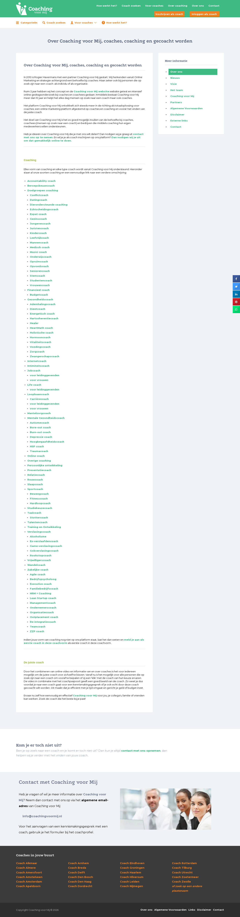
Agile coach (37, 574)
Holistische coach (41, 332)
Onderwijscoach (40, 256)
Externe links (179, 120)
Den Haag (79, 881)
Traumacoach (39, 451)
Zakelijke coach (37, 569)
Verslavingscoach (39, 531)
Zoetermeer (185, 877)
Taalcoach (34, 512)
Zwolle (181, 881)
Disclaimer (177, 114)
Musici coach (38, 252)
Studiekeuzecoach (39, 508)
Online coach (36, 455)
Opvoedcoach (39, 266)
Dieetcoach (37, 308)
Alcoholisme (38, 536)
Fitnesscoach (39, 498)
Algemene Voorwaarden (186, 108)
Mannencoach (39, 242)
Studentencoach (41, 280)
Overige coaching (39, 460)
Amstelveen (29, 877)
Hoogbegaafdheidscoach (47, 441)
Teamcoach (37, 626)
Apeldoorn (28, 886)
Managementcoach (43, 602)
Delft (76, 872)
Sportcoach (35, 489)
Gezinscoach (38, 218)
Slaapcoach (35, 484)
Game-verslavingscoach (46, 545)
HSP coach (37, 446)
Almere (26, 867)
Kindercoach (38, 233)
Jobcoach (33, 370)
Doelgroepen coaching (42, 190)
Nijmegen (131, 886)
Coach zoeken (131, 5)
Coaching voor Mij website (91, 91)
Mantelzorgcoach (39, 413)
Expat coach (38, 214)
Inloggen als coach (204, 14)
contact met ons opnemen (140, 750)
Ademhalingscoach (42, 304)
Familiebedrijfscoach (44, 588)
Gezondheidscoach (40, 299)
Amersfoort (29, 872)
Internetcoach (36, 361)
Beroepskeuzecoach (41, 185)
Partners (176, 102)
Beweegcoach (39, 493)
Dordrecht (80, 886)
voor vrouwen (39, 380)
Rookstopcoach (40, 555)
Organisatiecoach (42, 612)
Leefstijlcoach (39, 237)
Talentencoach (37, 522)
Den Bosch (80, 877)
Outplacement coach (44, 617)
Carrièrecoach (39, 399)
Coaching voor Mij (85, 695)
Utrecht (182, 872)
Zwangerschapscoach (44, 356)
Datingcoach (38, 199)
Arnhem (78, 863)
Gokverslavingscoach (44, 550)
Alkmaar (26, 863)
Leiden (129, 881)
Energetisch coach (42, 313)
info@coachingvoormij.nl (42, 816)
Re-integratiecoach (43, 621)
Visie (173, 83)
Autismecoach (39, 422)
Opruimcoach (39, 261)
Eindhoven (132, 863)
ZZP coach (37, 631)
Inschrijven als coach (169, 14)
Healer (34, 323)
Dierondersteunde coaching (48, 204)
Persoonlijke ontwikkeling (44, 465)
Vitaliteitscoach (40, 342)
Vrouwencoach (40, 285)
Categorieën (29, 22)
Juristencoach (39, 228)
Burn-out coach (40, 432)
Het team (176, 90)
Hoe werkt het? (106, 5)
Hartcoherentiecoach (44, 318)
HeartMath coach (41, 327)
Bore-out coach (40, 427)
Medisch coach (40, 247)
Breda (77, 867)
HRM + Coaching (40, 593)
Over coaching (177, 5)
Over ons (198, 5)
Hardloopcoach (40, 503)
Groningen (132, 867)
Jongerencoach (40, 223)
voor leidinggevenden (44, 375)
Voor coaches (154, 5)
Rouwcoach (35, 479)
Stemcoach (37, 275)
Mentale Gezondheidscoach (46, 417)
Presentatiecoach (39, 470)
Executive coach (41, 583)
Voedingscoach (40, 346)
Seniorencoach (40, 271)
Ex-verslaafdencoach (44, 541)
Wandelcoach (36, 564)
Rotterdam (184, 863)
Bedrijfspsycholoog (43, 579)
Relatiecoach (36, 474)
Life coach (34, 384)
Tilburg (182, 867)
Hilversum (131, 877)
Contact (213, 5)
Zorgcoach (37, 351)
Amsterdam (29, 881)
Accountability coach (41, 180)
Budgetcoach (39, 294)
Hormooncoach (40, 337)
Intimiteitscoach (38, 365)
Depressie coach (41, 436)
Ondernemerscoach (43, 607)
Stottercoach (39, 517)
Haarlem (130, 872)
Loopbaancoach (38, 394)
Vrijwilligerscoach (39, 560)
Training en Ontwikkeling (44, 527)
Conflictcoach (39, 195)
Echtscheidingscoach (44, 209)
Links (191, 909)
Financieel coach (38, 289)
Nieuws (175, 77)
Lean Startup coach (43, 598)
